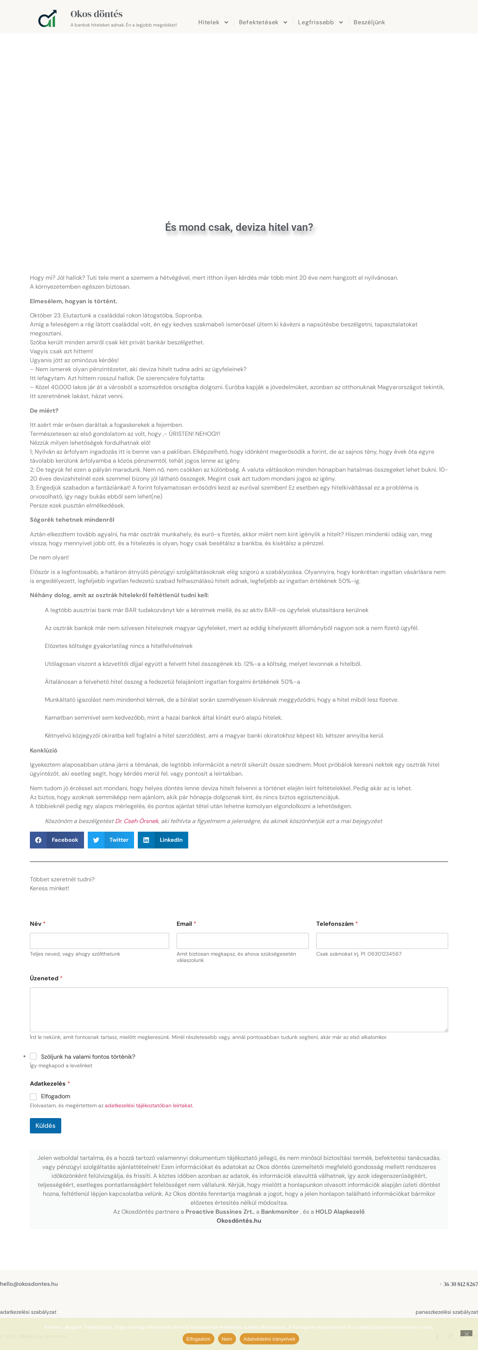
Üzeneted (46, 978)
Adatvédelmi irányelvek (269, 1339)
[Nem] (466, 1333)
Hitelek (213, 22)
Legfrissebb (321, 22)
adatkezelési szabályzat (28, 1312)
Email (186, 923)
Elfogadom (55, 1096)
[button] (57, 840)
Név (38, 923)
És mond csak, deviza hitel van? (239, 227)
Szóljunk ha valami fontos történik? (88, 1057)
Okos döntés (96, 14)
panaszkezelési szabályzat (447, 1312)
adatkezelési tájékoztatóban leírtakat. (149, 1105)
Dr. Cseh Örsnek (136, 821)
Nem (227, 1339)
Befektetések (264, 22)
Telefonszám (337, 923)
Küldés (45, 1125)
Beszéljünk (369, 22)
